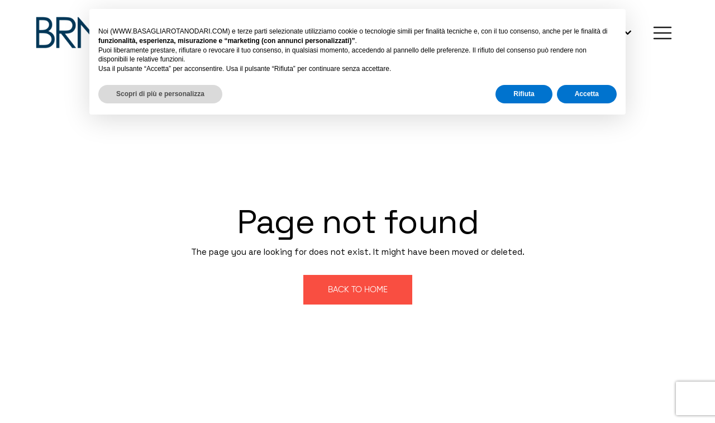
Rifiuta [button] (523, 94)
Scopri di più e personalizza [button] (160, 94)
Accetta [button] (587, 94)
